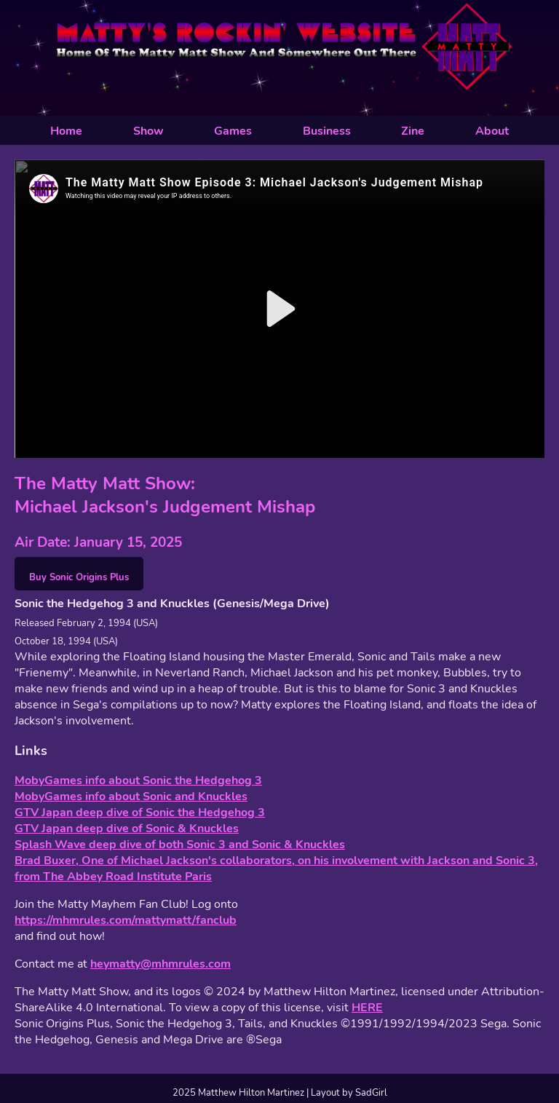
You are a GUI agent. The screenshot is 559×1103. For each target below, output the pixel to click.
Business (327, 131)
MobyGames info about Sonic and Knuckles (131, 796)
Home (66, 131)
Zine (412, 131)
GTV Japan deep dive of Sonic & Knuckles (127, 829)
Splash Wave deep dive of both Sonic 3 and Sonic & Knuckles (180, 845)
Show (148, 131)
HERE (367, 1008)
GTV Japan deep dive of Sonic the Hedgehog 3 (140, 812)
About (492, 131)
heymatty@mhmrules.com (160, 964)
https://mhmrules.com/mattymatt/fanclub (126, 920)
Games (233, 131)
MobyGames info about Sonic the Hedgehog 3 (138, 780)
